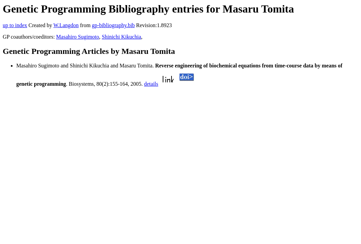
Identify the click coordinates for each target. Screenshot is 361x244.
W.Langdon (66, 25)
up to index (15, 25)
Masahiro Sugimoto (77, 37)
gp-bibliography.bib (113, 25)
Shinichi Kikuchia (121, 37)
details (151, 84)
